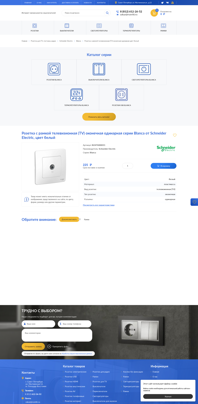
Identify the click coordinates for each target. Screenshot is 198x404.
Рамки (163, 31)
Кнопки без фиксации (133, 346)
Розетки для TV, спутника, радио (43, 41)
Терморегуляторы (131, 31)
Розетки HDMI (71, 356)
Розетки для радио (101, 346)
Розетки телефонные (74, 370)
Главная (27, 3)
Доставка (157, 360)
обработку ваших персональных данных (77, 328)
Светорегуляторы (99, 31)
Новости (88, 3)
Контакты (101, 3)
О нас (39, 3)
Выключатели (99, 360)
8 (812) (34, 368)
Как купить (52, 3)
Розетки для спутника (75, 380)
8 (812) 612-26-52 (131, 11)
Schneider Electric (66, 41)
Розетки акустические (75, 360)
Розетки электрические (75, 346)
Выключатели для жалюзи (105, 375)
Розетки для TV (100, 356)
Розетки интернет (73, 375)
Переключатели (100, 365)
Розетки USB (71, 351)
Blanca (78, 41)
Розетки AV (70, 365)
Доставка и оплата (70, 3)
